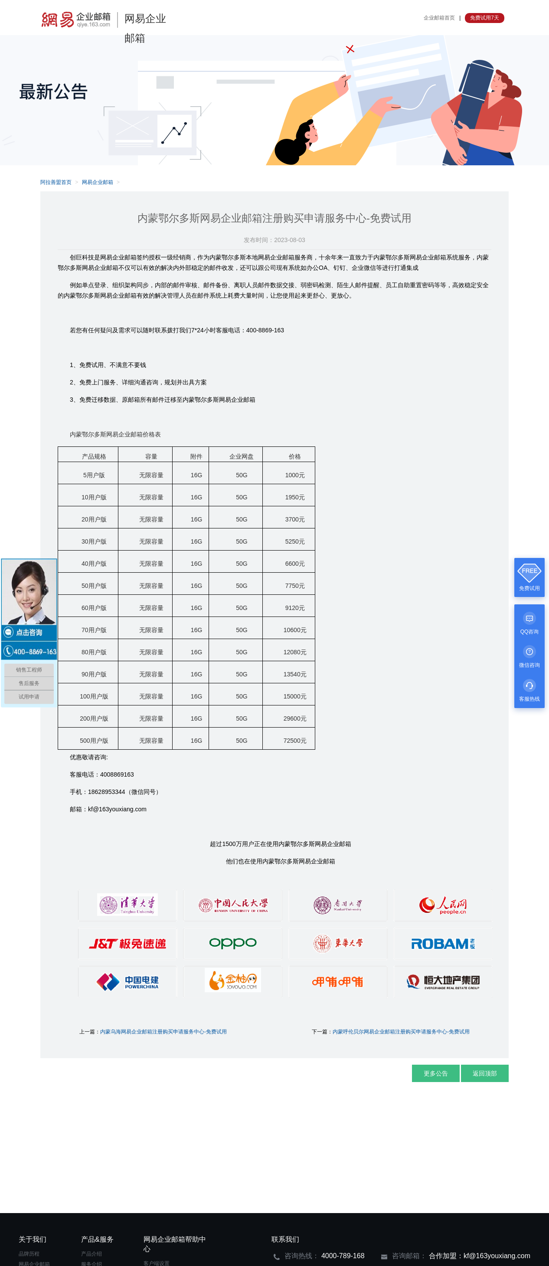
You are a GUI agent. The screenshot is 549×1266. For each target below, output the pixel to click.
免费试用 (529, 588)
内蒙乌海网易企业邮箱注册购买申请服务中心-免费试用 (163, 1032)
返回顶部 (485, 1073)
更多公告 (436, 1073)
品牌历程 (29, 1254)
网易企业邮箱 (97, 182)
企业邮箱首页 (439, 18)
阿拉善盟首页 (56, 182)
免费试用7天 (484, 18)
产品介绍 (91, 1254)
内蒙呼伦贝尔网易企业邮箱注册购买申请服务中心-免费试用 (401, 1032)
